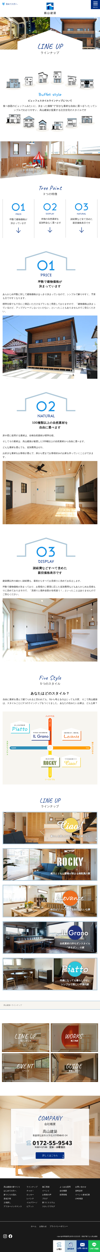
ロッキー (30, 1194)
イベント (45, 1191)
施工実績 (45, 1187)
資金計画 (7, 1198)
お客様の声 (46, 1194)
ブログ (45, 1198)
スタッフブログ (48, 1206)
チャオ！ (30, 1191)
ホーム (33, 1226)
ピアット (30, 1206)
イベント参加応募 (82, 1194)
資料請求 (79, 1191)
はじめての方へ (10, 1191)
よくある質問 (65, 1187)
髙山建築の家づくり (12, 1187)
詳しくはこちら (50, 1155)
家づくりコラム (48, 1202)
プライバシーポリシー (59, 1226)
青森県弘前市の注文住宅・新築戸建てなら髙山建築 (80, 1236)
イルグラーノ (32, 1202)
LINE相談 (79, 1198)
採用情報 (63, 1194)
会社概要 (63, 1191)
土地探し (7, 1202)
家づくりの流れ (10, 1194)
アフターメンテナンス (13, 1206)
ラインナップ (32, 1187)
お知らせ (43, 1226)
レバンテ (30, 1198)
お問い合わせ (80, 1187)
